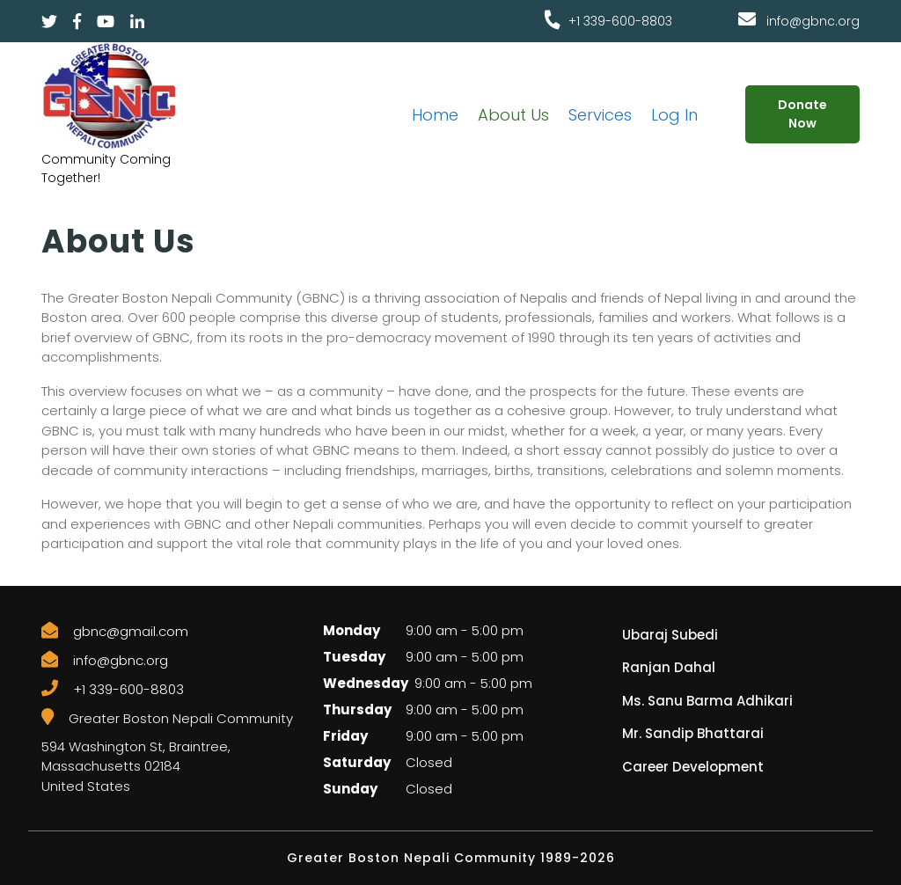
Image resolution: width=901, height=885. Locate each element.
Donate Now (802, 114)
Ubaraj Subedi (670, 634)
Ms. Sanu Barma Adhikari (707, 700)
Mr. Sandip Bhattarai (693, 733)
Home (435, 115)
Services (600, 115)
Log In (674, 115)
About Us (513, 115)
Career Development (693, 766)
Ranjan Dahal (668, 667)
